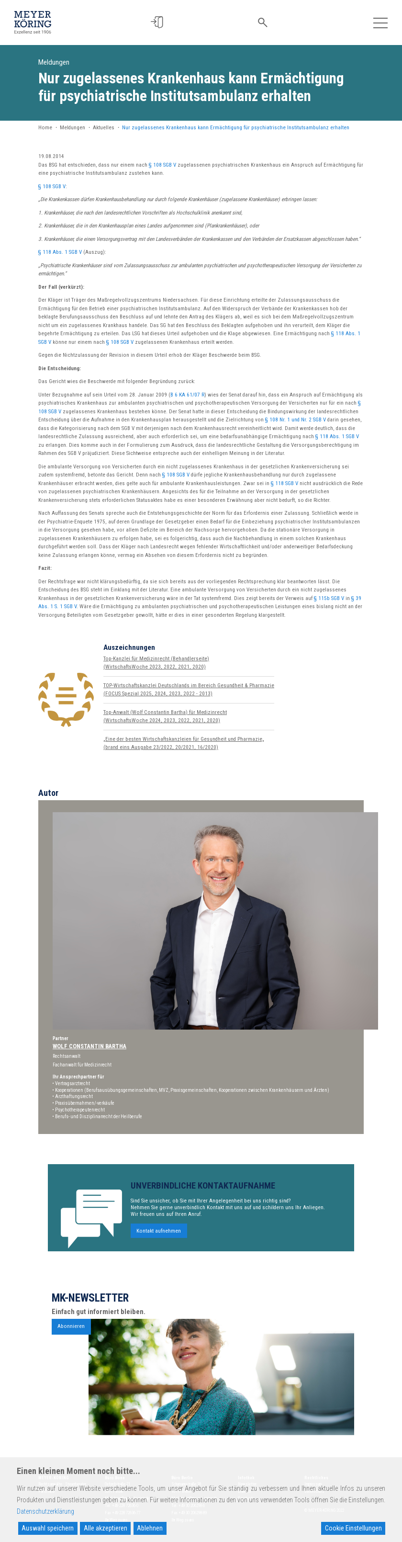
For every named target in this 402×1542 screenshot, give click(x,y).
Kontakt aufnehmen (158, 1245)
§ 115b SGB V (329, 598)
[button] (161, 22)
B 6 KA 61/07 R (187, 395)
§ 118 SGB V (284, 483)
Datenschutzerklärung (45, 1511)
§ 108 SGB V (162, 165)
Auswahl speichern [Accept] (48, 1528)
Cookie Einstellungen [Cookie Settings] (353, 1528)
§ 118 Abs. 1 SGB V (60, 252)
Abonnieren (71, 1341)
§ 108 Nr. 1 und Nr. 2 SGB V (295, 420)
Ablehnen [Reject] (150, 1528)
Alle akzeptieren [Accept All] (105, 1528)
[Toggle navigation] (380, 22)
